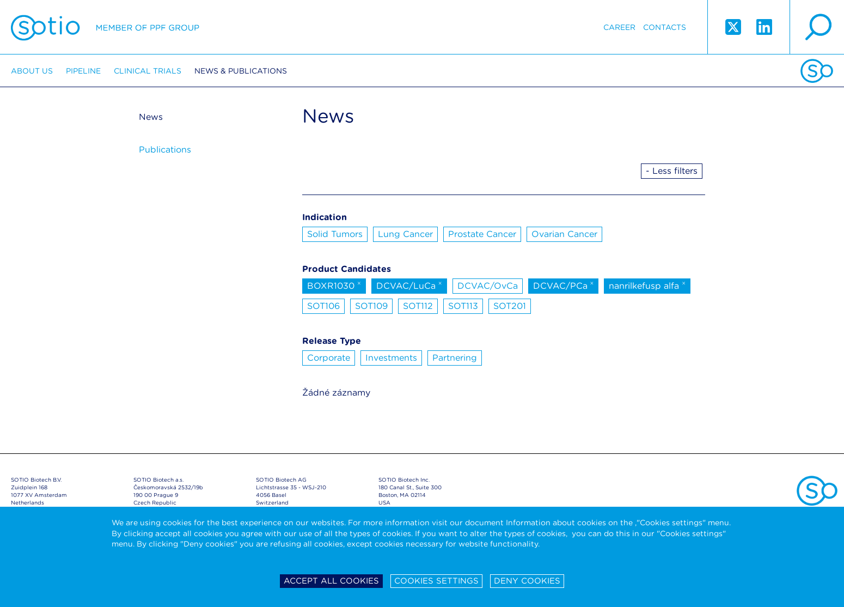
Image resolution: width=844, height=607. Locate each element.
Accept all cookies (331, 581)
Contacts (664, 27)
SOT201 (509, 306)
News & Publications (240, 70)
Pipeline (83, 70)
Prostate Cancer (482, 234)
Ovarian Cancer (564, 234)
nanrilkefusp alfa (647, 285)
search (817, 27)
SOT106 (323, 306)
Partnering (454, 358)
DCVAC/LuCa (409, 285)
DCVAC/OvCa (487, 286)
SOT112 (418, 306)
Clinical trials (147, 70)
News (151, 117)
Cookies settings (436, 581)
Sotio (105, 27)
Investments (391, 358)
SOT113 (463, 306)
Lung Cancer (405, 234)
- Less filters (672, 171)
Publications (165, 149)
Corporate (328, 358)
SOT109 (371, 306)
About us (32, 70)
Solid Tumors (335, 234)
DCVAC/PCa (563, 285)
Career (619, 27)
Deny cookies (527, 581)
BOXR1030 (334, 285)
